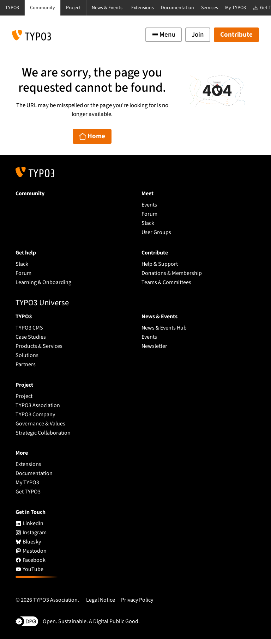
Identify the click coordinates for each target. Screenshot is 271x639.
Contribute (236, 34)
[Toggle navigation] (163, 34)
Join (198, 34)
